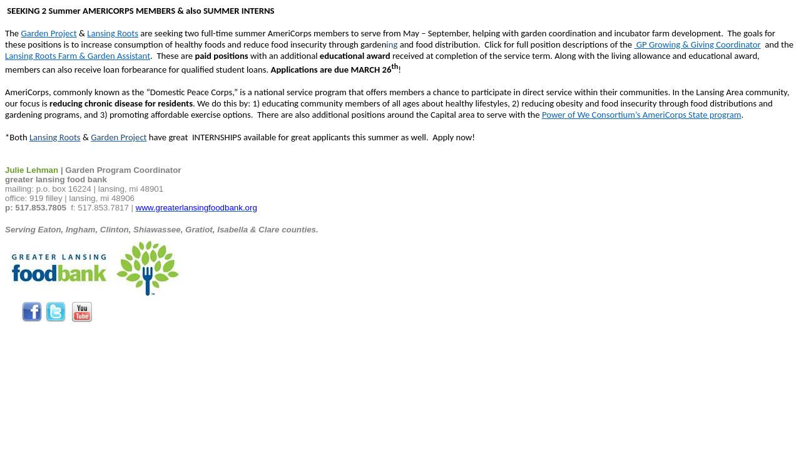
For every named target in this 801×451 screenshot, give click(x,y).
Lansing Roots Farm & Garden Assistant (77, 55)
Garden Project (48, 33)
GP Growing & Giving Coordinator (697, 44)
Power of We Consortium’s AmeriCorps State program (642, 114)
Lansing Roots (112, 33)
